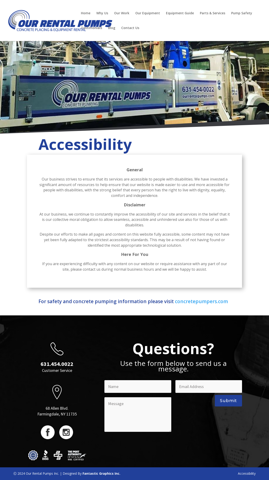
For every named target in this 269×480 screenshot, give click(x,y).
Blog (111, 28)
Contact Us (130, 28)
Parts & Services (212, 13)
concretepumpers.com (201, 301)
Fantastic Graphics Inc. (101, 473)
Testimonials (91, 28)
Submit (228, 400)
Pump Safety (241, 13)
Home (85, 13)
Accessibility (247, 473)
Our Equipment (147, 13)
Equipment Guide (180, 13)
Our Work (121, 13)
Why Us (102, 13)
